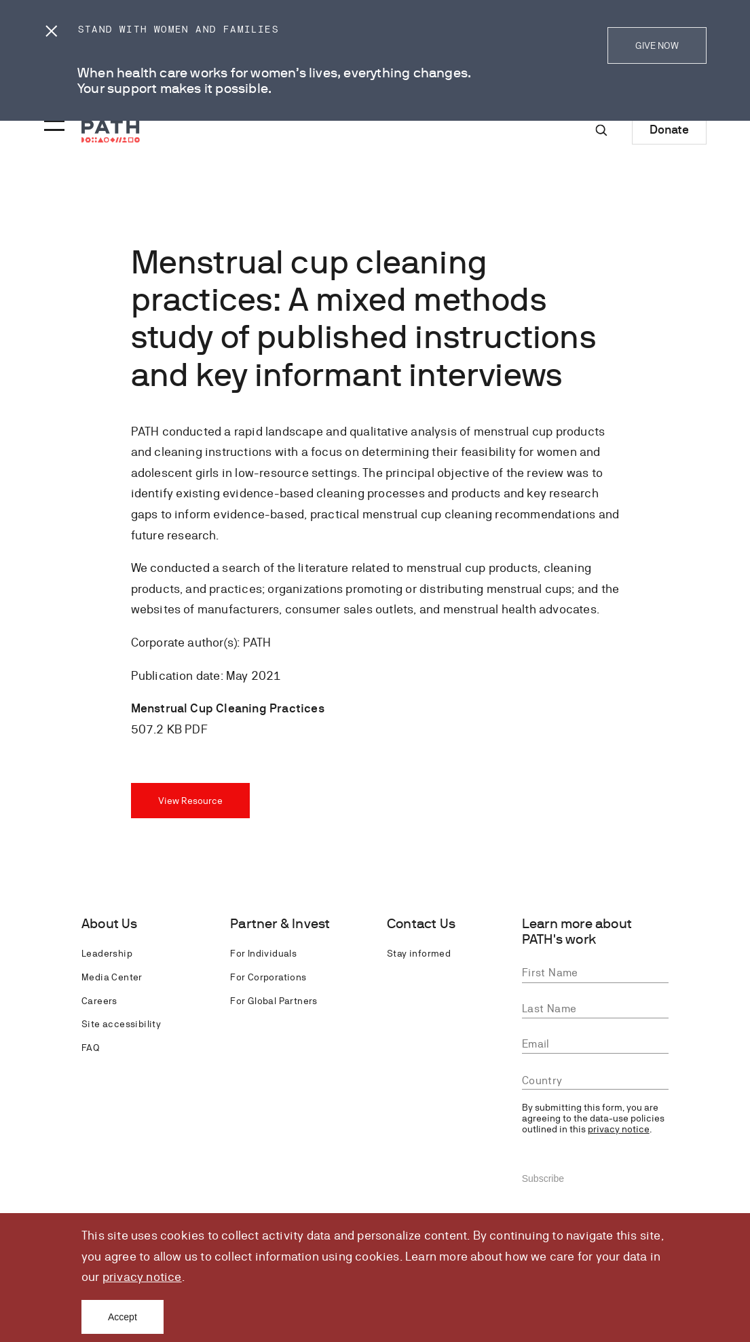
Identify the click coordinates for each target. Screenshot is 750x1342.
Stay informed (419, 953)
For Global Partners (274, 1000)
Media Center (112, 977)
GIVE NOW (657, 45)
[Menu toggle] (52, 121)
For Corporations (268, 977)
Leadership (106, 953)
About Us (109, 924)
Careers (99, 1000)
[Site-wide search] (601, 130)
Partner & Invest (280, 924)
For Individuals (263, 953)
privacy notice (142, 1276)
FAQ (90, 1047)
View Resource (190, 800)
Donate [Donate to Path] (669, 129)
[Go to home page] (110, 131)
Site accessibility (121, 1023)
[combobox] (595, 1081)
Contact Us (421, 924)
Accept (122, 1316)
